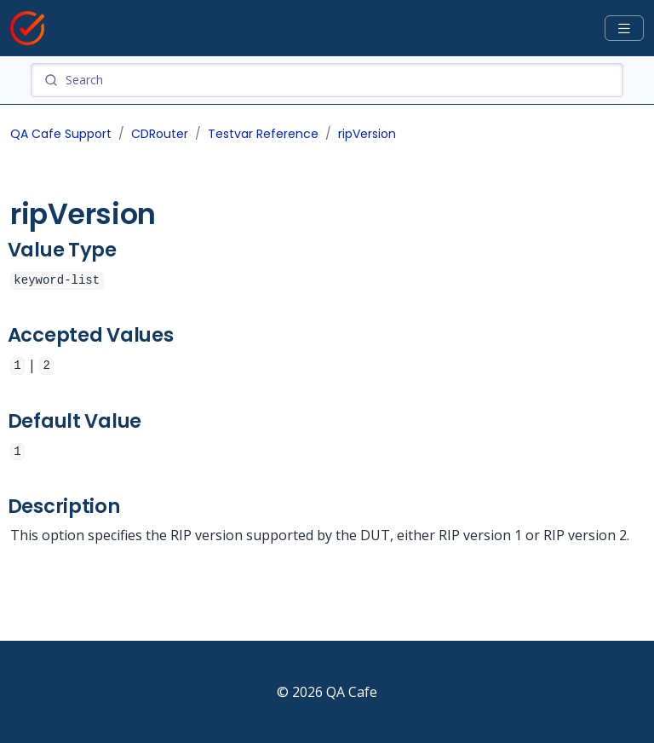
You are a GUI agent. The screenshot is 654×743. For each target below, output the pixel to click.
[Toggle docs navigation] (624, 28)
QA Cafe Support (61, 133)
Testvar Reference (263, 133)
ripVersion (367, 133)
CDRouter (159, 133)
